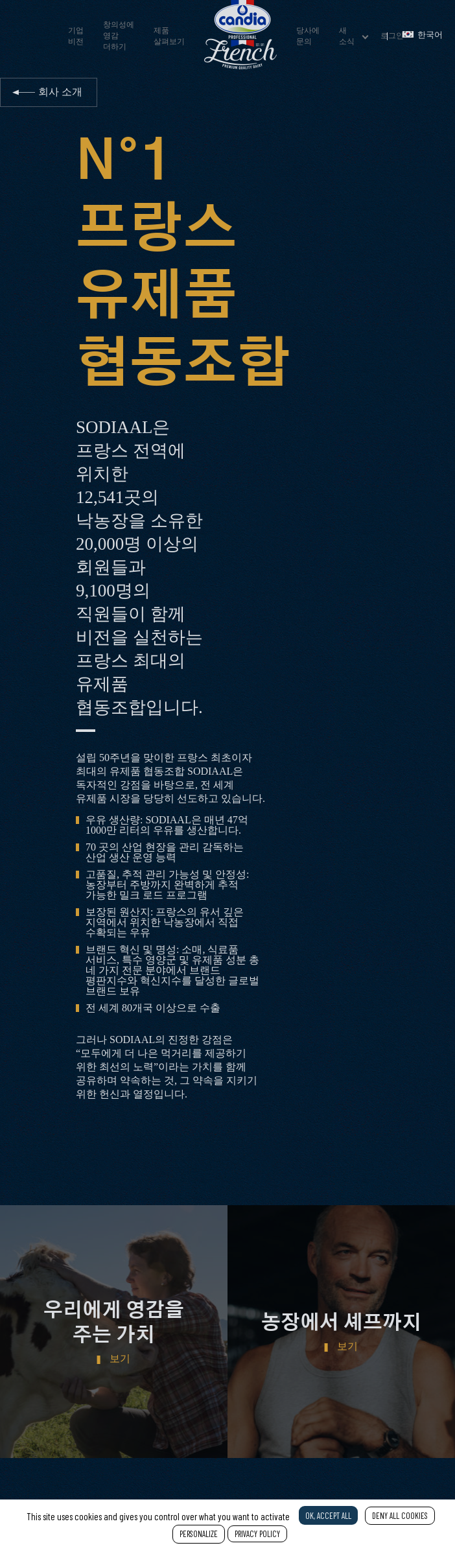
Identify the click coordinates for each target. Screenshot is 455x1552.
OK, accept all (328, 1516)
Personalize (199, 1534)
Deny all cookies (400, 1516)
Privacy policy (257, 1534)
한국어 (422, 35)
